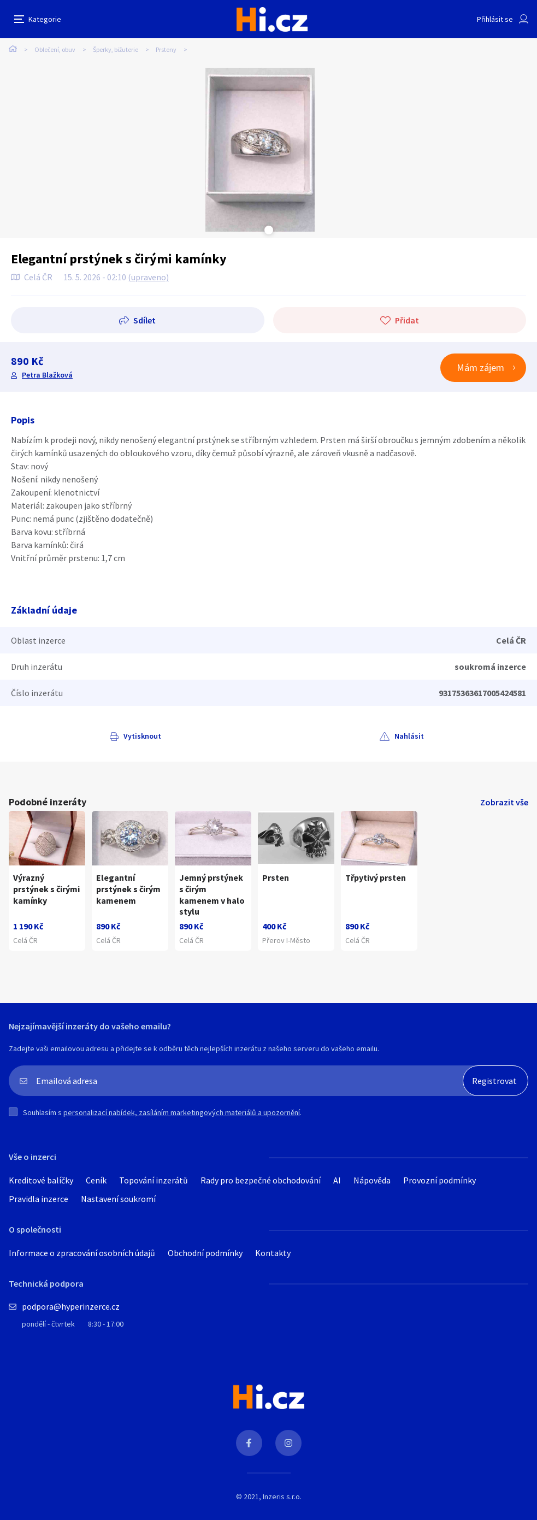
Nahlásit (409, 736)
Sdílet (144, 320)
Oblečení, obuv (54, 49)
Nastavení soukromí (118, 1198)
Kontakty (273, 1252)
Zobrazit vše (504, 802)
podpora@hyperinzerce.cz (71, 1306)
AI (337, 1180)
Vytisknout (142, 736)
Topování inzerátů (153, 1180)
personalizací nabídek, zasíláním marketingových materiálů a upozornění (181, 1112)
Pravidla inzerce (38, 1198)
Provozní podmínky (439, 1180)
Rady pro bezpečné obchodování (260, 1180)
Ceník (96, 1180)
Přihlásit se (495, 19)
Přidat (407, 320)
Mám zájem (480, 367)
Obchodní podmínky (205, 1252)
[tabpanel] (260, 150)
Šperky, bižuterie (115, 49)
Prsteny (166, 49)
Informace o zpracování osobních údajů (82, 1252)
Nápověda (372, 1180)
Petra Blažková (47, 375)
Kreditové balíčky (41, 1180)
